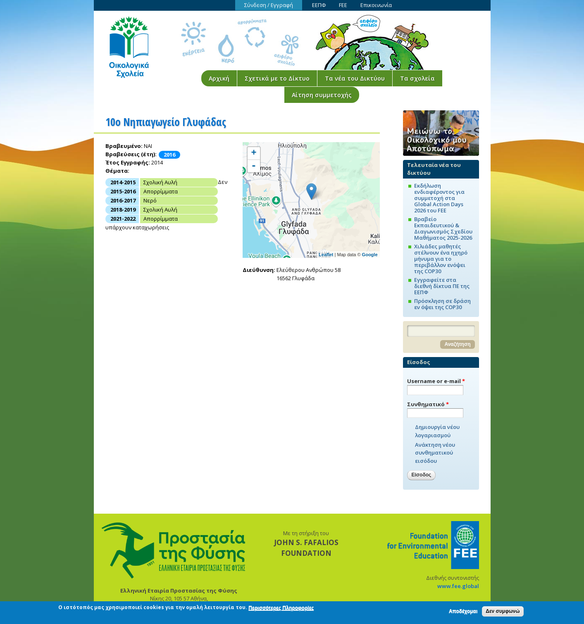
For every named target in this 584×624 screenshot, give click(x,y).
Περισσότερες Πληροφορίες (281, 609)
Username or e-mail (436, 381)
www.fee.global (458, 586)
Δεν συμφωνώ (503, 612)
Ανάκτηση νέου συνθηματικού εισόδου (435, 452)
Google (370, 254)
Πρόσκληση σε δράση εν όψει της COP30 (442, 304)
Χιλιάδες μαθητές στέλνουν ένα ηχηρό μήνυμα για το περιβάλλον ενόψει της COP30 (440, 259)
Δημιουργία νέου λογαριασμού (437, 431)
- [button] (254, 166)
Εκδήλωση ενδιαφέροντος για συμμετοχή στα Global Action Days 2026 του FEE (439, 198)
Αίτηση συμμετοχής (322, 95)
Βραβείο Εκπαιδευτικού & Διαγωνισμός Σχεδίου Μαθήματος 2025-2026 (443, 228)
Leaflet (326, 254)
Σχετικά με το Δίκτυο (277, 78)
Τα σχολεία (417, 78)
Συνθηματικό (428, 404)
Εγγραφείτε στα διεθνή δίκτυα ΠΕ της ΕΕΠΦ (442, 286)
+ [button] (253, 153)
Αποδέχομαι (463, 612)
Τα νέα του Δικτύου (355, 78)
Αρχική (219, 78)
